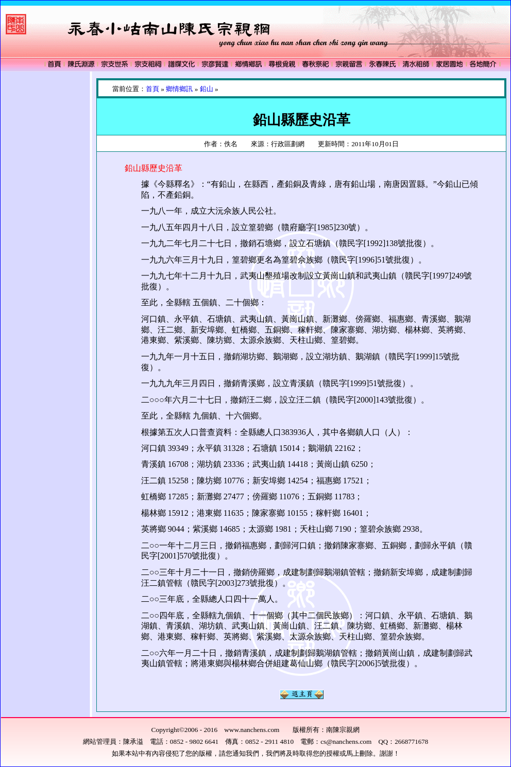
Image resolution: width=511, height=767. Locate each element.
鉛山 (206, 89)
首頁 (152, 89)
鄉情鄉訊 (179, 89)
